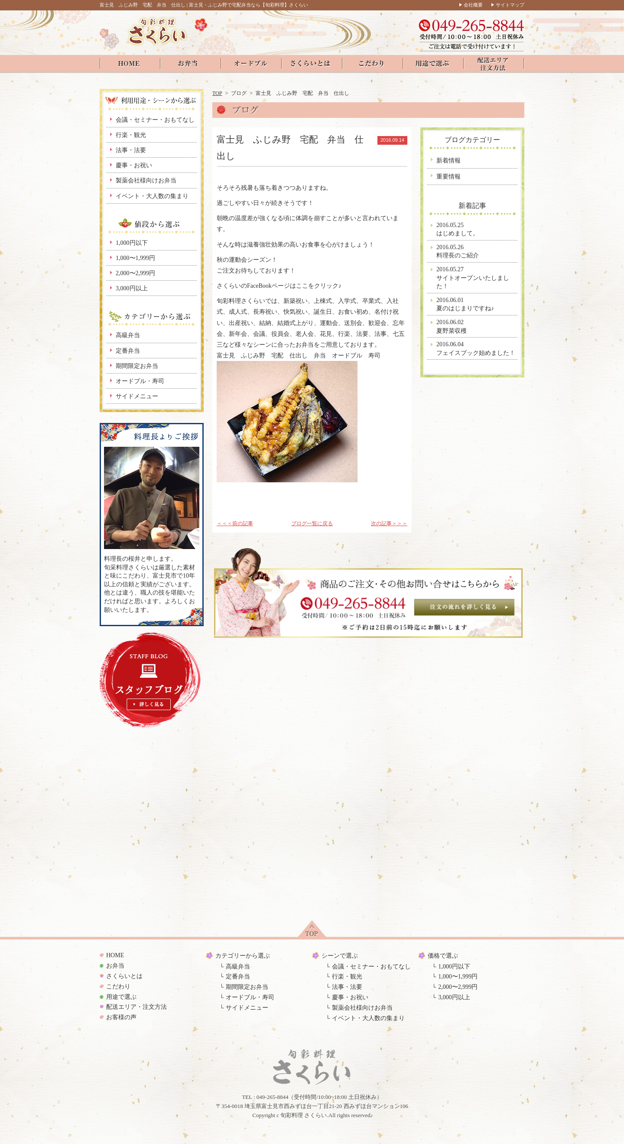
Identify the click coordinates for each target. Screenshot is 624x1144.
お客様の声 (121, 1017)
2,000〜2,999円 (135, 273)
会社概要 (473, 4)
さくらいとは (124, 976)
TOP (217, 93)
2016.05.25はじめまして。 (457, 229)
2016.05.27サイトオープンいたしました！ (472, 277)
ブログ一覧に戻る (312, 523)
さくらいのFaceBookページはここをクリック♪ (279, 286)
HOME (115, 955)
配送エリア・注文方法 (136, 1007)
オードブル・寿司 (140, 381)
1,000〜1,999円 (135, 258)
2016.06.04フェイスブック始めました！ (475, 348)
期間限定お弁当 (137, 366)
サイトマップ (510, 4)
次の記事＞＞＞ (389, 523)
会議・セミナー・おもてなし (155, 120)
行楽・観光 (131, 135)
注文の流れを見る (464, 607)
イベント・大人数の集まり (152, 196)
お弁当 (115, 965)
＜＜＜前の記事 (235, 523)
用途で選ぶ (121, 997)
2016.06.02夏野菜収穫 (451, 326)
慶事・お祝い (134, 165)
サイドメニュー (137, 396)
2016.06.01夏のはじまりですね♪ (465, 304)
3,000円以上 (132, 288)
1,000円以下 (132, 243)
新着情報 (448, 160)
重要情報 (448, 176)
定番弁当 (128, 351)
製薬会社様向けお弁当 (146, 180)
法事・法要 (131, 150)
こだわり (118, 986)
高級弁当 (128, 335)
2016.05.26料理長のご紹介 (457, 251)
